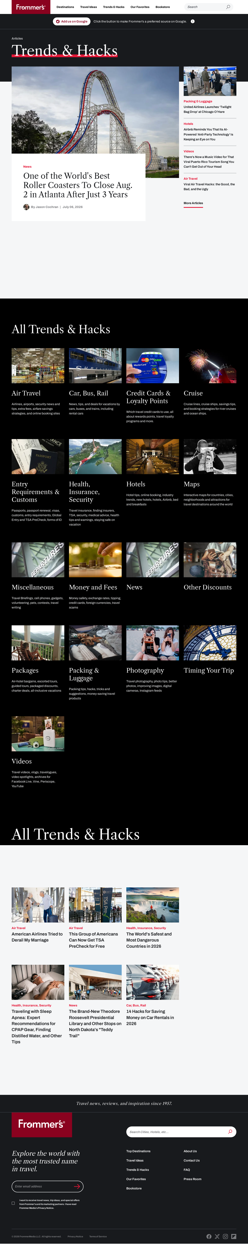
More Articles (193, 203)
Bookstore (163, 7)
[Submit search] (229, 7)
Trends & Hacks (113, 7)
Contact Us (192, 1170)
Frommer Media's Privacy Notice (36, 1217)
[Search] (205, 7)
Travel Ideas (88, 7)
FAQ (187, 1179)
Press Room (193, 1188)
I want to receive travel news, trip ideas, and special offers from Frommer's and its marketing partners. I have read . (49, 1213)
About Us (190, 1160)
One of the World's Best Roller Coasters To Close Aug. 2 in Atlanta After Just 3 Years (77, 185)
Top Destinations (138, 1160)
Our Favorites (140, 7)
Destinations (65, 7)
